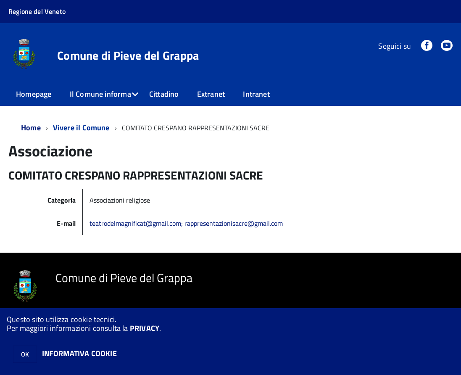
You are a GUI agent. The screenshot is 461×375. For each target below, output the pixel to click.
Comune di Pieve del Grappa (128, 55)
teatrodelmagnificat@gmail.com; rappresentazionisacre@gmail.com (186, 223)
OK (25, 354)
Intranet (256, 94)
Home (31, 127)
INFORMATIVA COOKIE (79, 353)
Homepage (33, 94)
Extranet (211, 94)
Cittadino (164, 94)
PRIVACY (144, 328)
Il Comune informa (100, 94)
